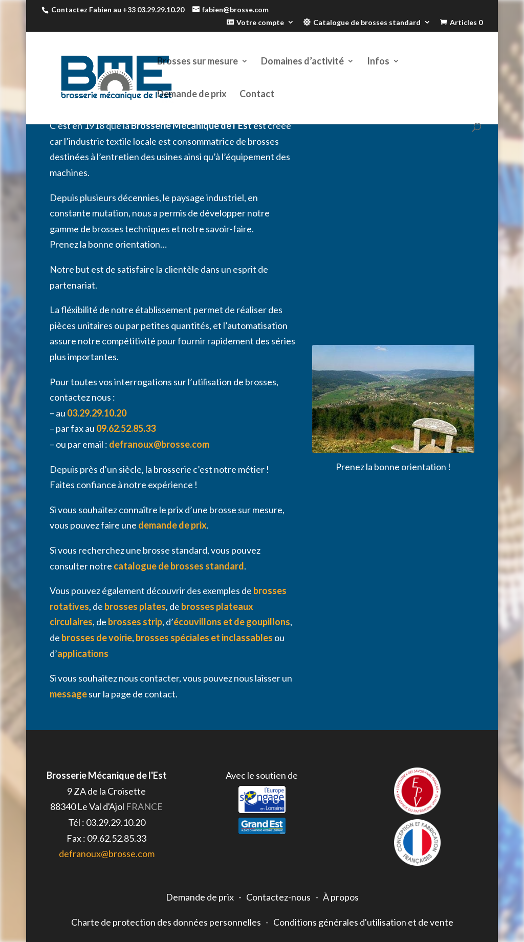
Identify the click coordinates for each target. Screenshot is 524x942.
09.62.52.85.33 (126, 428)
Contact (256, 94)
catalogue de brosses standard (179, 566)
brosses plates (135, 606)
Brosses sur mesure (197, 62)
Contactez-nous (278, 897)
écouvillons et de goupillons (231, 621)
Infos (378, 62)
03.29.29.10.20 (96, 413)
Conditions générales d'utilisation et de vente (363, 922)
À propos (341, 897)
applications (82, 653)
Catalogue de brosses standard (367, 22)
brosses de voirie (96, 637)
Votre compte (260, 22)
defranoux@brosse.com (159, 444)
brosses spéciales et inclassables (204, 637)
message (68, 693)
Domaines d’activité (302, 62)
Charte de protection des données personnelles (166, 922)
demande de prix (172, 525)
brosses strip (135, 621)
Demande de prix (192, 94)
